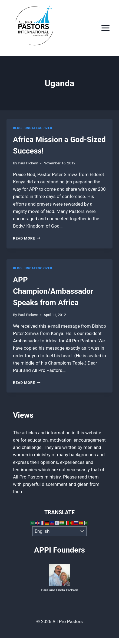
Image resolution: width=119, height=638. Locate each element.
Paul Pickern (28, 163)
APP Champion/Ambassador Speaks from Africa (53, 291)
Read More (27, 238)
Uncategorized (38, 128)
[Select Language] (59, 531)
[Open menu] (105, 28)
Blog (17, 128)
